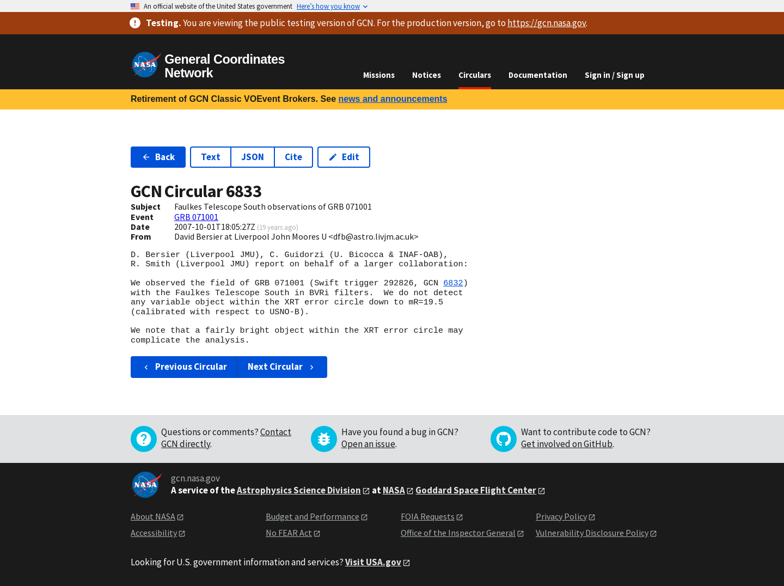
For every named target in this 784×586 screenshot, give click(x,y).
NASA (394, 490)
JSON (252, 157)
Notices (426, 75)
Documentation (538, 75)
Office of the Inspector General (458, 532)
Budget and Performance (312, 516)
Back (158, 157)
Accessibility (154, 532)
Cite (293, 157)
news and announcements (392, 98)
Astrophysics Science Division (299, 490)
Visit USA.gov (373, 562)
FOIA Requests (428, 516)
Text (210, 157)
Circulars (474, 75)
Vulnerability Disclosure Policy (592, 532)
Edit (343, 157)
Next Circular (282, 367)
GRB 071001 (196, 216)
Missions (379, 75)
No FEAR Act (289, 532)
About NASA (153, 516)
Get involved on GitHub (566, 444)
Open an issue (368, 444)
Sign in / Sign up (615, 75)
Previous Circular (184, 367)
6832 (453, 283)
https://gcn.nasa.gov (546, 23)
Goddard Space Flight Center (475, 490)
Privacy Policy (561, 516)
